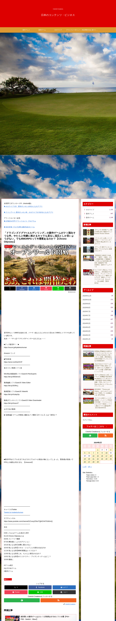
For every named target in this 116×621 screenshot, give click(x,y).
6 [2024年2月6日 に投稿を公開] (89, 309)
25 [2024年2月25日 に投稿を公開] (111, 315)
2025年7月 (98, 167)
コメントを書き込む (40, 599)
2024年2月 (98, 191)
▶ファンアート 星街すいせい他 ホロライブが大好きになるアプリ (28, 68)
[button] (70, 145)
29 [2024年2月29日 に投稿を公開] (98, 318)
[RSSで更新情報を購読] (58, 456)
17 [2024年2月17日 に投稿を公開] (106, 312)
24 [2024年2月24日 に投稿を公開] (106, 315)
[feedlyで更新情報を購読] (22, 456)
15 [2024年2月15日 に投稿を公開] (98, 312)
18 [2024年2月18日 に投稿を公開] (111, 312)
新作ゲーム (8, 435)
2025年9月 (98, 160)
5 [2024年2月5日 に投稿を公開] (84, 309)
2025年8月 (98, 163)
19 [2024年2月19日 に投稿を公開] (85, 315)
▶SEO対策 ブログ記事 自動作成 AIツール (19, 83)
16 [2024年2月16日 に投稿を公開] (102, 312)
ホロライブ (99, 66)
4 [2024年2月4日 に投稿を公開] (110, 306)
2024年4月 (98, 183)
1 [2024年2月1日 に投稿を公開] (97, 306)
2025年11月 (98, 152)
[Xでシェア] (10, 145)
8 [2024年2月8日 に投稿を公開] (97, 309)
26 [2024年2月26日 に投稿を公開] (85, 318)
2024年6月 (98, 175)
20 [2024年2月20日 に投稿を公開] (89, 315)
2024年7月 (98, 171)
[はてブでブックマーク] (34, 145)
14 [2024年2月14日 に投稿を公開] (93, 312)
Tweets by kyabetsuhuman (13, 369)
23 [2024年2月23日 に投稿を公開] (102, 315)
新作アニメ (99, 70)
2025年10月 (98, 156)
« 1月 (85, 323)
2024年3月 (98, 187)
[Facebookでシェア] (22, 145)
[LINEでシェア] (58, 145)
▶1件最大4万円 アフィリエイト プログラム (20, 77)
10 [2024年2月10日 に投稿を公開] (106, 309)
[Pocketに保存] (46, 145)
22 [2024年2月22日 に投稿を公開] (98, 315)
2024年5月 (98, 179)
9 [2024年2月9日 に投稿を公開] (102, 309)
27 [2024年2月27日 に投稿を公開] (89, 318)
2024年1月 (98, 195)
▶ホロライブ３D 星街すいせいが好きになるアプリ (23, 63)
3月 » (90, 323)
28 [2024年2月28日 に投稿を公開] (93, 318)
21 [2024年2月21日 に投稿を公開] (93, 315)
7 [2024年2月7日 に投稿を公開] (93, 309)
